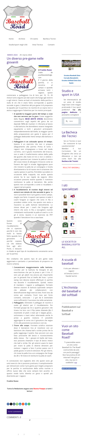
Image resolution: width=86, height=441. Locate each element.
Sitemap (42, 434)
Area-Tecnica (37, 45)
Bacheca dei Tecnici (70, 161)
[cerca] (71, 121)
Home (11, 39)
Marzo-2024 (12, 55)
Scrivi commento (15, 411)
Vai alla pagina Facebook (69, 368)
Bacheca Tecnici (49, 39)
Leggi (75, 362)
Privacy (21, 434)
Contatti (51, 45)
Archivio (22, 39)
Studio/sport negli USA (18, 45)
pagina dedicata (69, 112)
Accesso (77, 436)
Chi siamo (34, 39)
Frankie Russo (46, 70)
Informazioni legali (11, 434)
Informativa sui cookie (31, 434)
